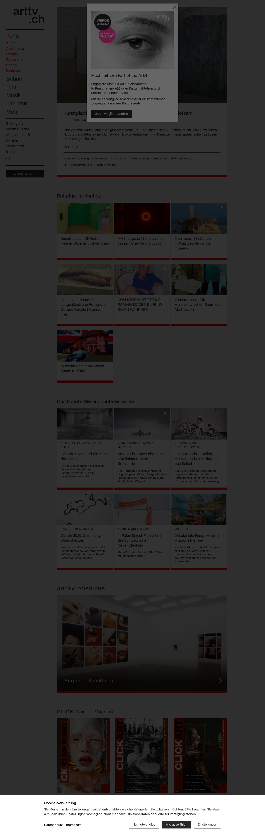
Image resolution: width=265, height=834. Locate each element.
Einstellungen (207, 824)
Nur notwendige (144, 824)
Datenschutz (53, 825)
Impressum (74, 825)
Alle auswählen (176, 824)
